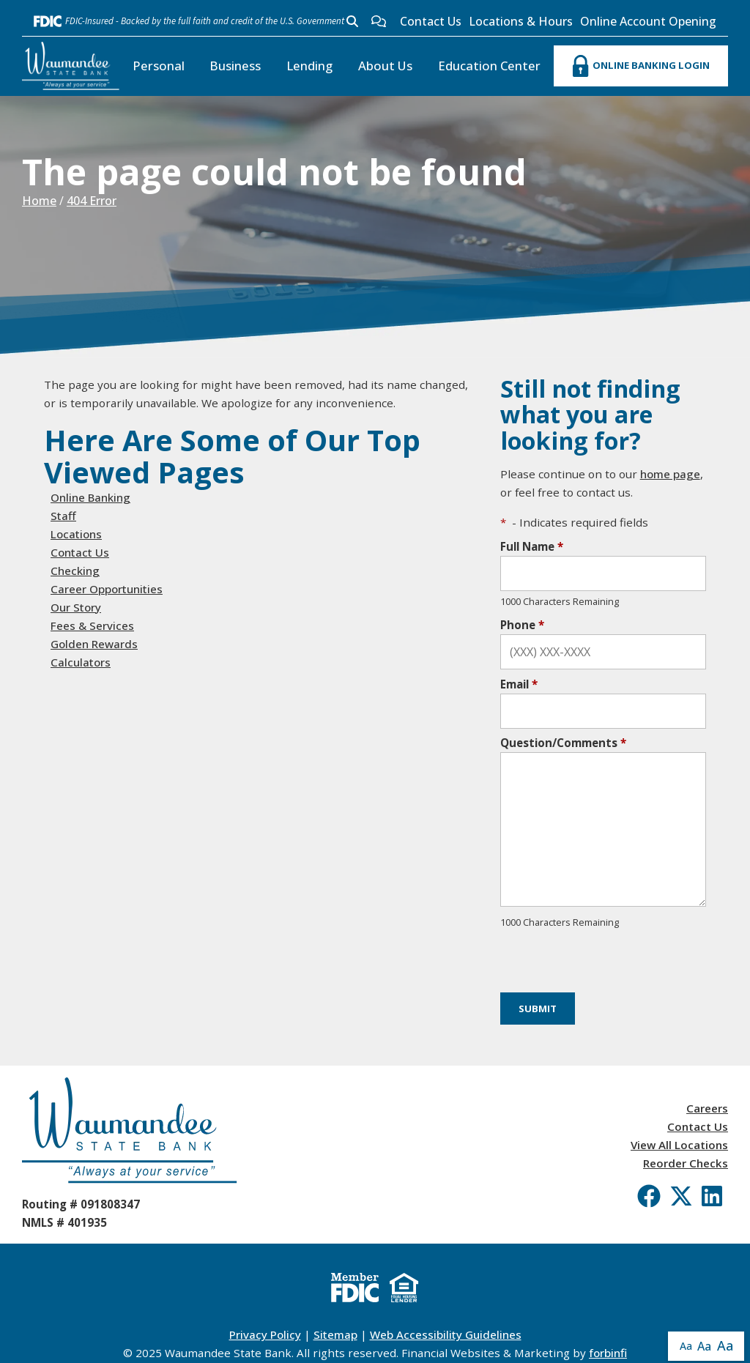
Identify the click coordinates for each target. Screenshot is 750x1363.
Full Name (531, 546)
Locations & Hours (521, 21)
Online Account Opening (648, 21)
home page (670, 474)
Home (39, 201)
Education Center (489, 65)
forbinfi (608, 1352)
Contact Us (430, 21)
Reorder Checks (685, 1163)
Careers (707, 1108)
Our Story (76, 607)
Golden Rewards (94, 643)
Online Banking (90, 497)
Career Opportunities (107, 589)
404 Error (91, 201)
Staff (63, 515)
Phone (522, 624)
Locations (76, 534)
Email (519, 684)
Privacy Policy (265, 1334)
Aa (686, 1346)
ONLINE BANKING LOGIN (641, 66)
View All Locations (679, 1144)
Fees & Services (92, 625)
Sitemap (335, 1334)
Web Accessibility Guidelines (445, 1334)
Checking (75, 570)
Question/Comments (563, 742)
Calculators (81, 662)
